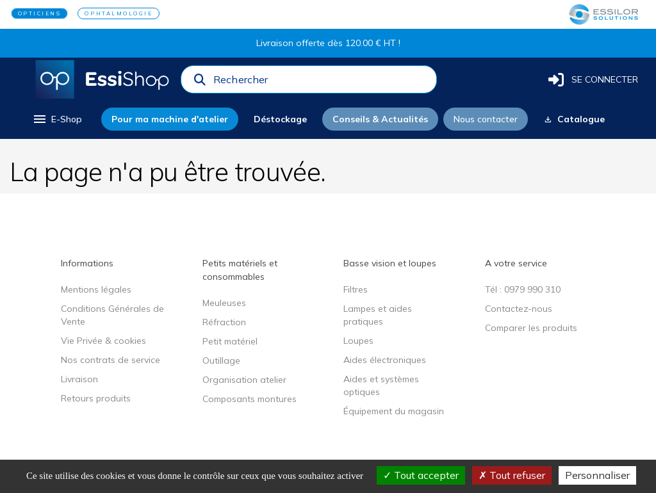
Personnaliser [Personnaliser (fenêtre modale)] (597, 475)
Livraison (79, 379)
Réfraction (224, 322)
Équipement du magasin (393, 411)
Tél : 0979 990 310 (523, 289)
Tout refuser (512, 475)
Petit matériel (230, 341)
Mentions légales (96, 289)
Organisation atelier (244, 379)
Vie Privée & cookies (103, 340)
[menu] (56, 119)
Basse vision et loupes (389, 263)
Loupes (358, 340)
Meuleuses (224, 303)
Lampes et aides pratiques (377, 315)
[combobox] (321, 82)
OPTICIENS (40, 13)
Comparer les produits (531, 328)
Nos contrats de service (110, 360)
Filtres (355, 289)
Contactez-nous (518, 308)
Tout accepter (421, 475)
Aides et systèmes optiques (381, 385)
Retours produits (96, 398)
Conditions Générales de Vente (112, 315)
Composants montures (249, 399)
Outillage (221, 360)
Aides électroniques (384, 360)
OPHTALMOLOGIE (118, 13)
